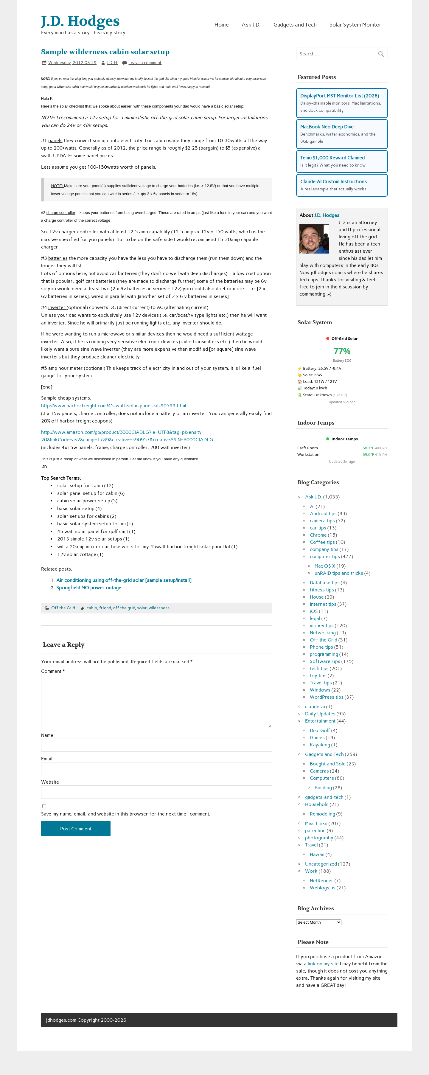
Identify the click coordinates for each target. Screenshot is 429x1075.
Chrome (318, 535)
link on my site (323, 964)
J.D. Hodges (326, 215)
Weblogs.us (322, 888)
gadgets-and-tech (324, 797)
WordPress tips (326, 697)
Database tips (325, 582)
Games (317, 737)
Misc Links (316, 823)
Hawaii (317, 854)
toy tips (318, 675)
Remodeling (322, 814)
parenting (315, 830)
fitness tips (322, 590)
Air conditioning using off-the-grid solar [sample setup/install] (123, 580)
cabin (92, 607)
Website (50, 782)
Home (221, 24)
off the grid (124, 607)
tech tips (319, 668)
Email (46, 758)
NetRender (321, 880)
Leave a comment (144, 62)
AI (312, 506)
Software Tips (325, 661)
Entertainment (320, 721)
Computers (322, 778)
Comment (53, 671)
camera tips (322, 520)
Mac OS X (325, 566)
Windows (320, 690)
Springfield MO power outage (88, 588)
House (317, 597)
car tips (318, 528)
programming (324, 654)
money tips (322, 625)
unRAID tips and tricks (339, 573)
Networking (323, 633)
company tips (324, 549)
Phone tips (321, 647)
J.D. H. (112, 62)
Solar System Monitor (355, 24)
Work (311, 871)
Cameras (319, 771)
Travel (311, 845)
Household (317, 804)
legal (315, 618)
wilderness (159, 607)
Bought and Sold (328, 764)
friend (105, 607)
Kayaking (320, 745)
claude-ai (315, 706)
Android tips (323, 513)
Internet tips (323, 604)
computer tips (325, 556)
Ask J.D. (251, 24)
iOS (314, 611)
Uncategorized (321, 864)
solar (142, 607)
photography (319, 838)
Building (323, 787)
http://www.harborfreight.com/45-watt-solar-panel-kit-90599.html (113, 405)
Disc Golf (320, 730)
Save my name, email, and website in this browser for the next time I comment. (125, 814)
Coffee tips (322, 542)
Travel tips (321, 683)
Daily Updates (320, 714)
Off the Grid (63, 607)
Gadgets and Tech (295, 24)
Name (47, 735)
